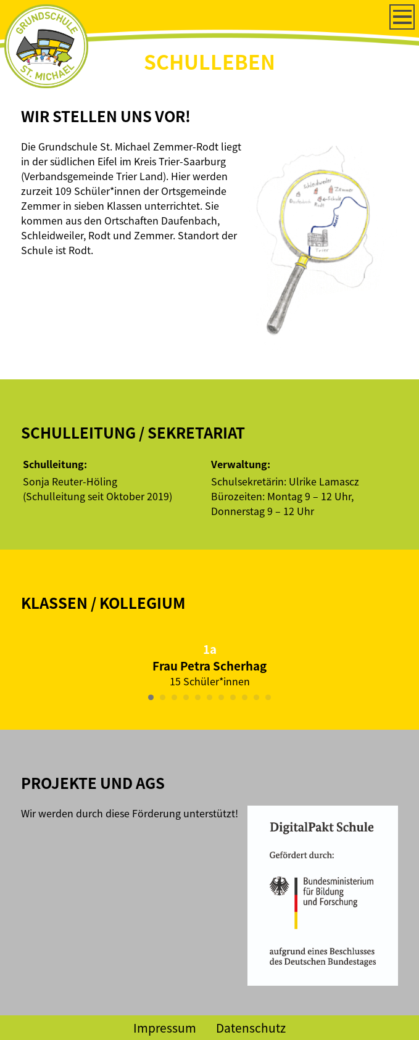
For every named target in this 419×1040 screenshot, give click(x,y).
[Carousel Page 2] (162, 697)
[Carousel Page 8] (233, 697)
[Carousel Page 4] (186, 697)
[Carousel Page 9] (244, 697)
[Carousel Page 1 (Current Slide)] (151, 697)
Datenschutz (251, 1027)
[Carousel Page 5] (198, 697)
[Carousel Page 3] (174, 697)
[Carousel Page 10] (256, 697)
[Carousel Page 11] (268, 697)
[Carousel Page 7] (221, 697)
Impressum (164, 1027)
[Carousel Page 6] (209, 697)
